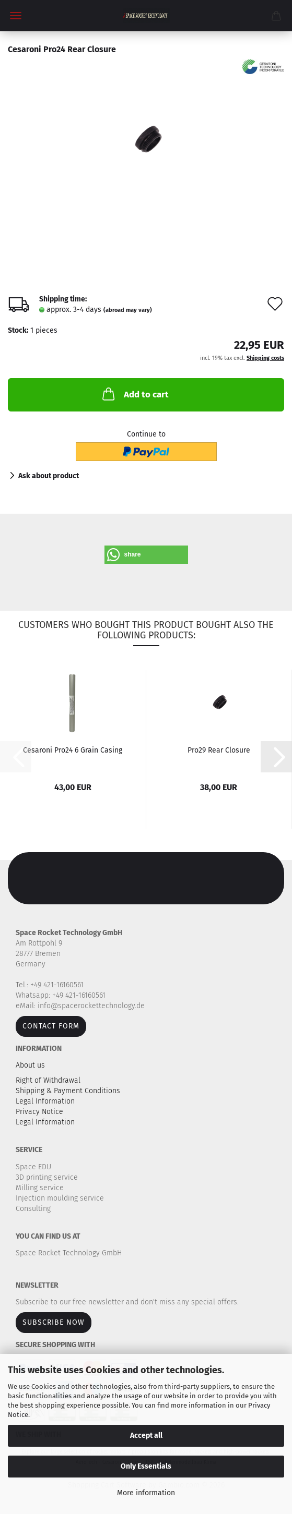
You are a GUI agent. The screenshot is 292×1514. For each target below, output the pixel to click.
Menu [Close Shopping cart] (15, 15)
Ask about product (48, 475)
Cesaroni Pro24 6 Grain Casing (72, 750)
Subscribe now (53, 1322)
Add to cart (134, 393)
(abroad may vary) (127, 310)
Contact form (50, 1026)
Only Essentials (146, 1466)
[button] (146, 555)
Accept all (146, 1435)
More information (146, 1492)
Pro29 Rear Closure (219, 750)
